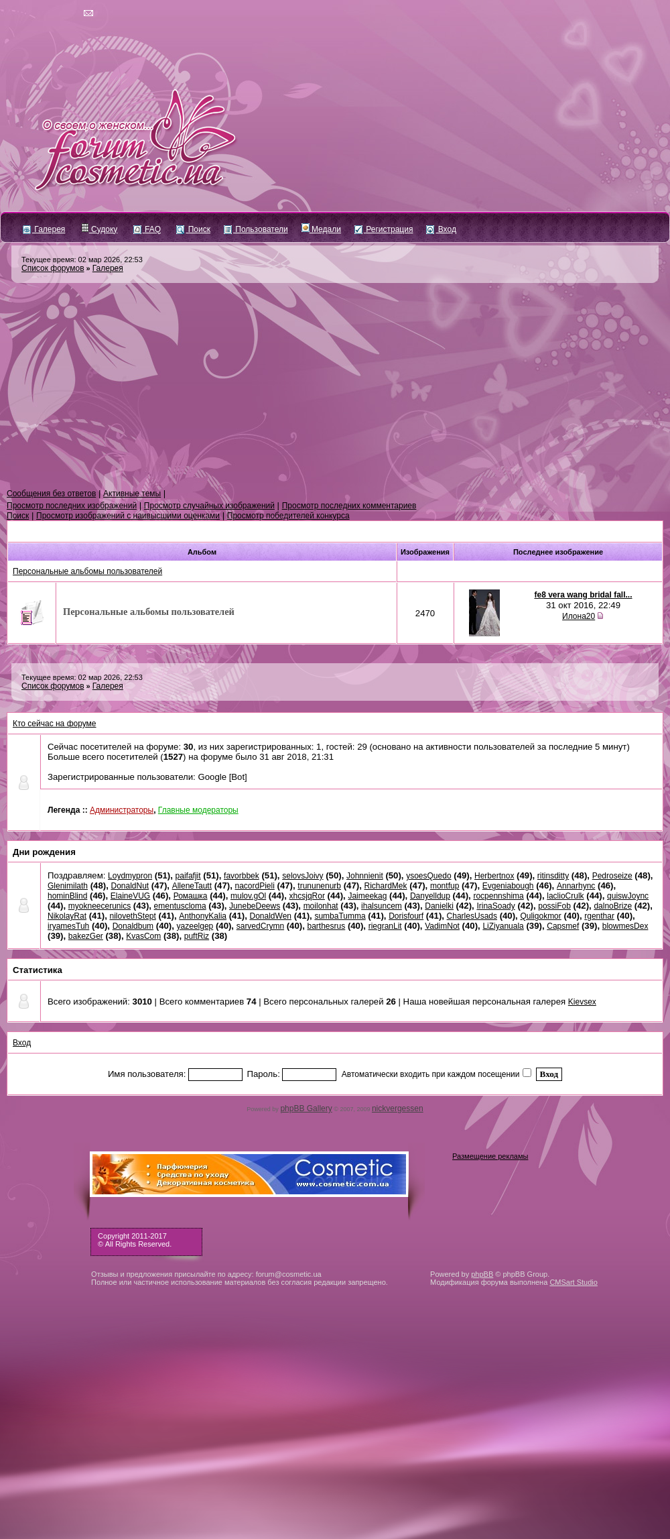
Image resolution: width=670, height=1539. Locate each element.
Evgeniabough (508, 886)
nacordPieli (254, 886)
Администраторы (121, 810)
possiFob (554, 906)
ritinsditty (553, 875)
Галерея (44, 229)
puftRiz (196, 936)
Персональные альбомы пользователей (87, 571)
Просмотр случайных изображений (209, 505)
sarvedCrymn (260, 926)
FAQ (147, 229)
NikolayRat (67, 916)
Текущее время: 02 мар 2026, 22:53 (82, 259)
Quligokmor (540, 916)
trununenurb (319, 886)
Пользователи (256, 229)
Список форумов (52, 268)
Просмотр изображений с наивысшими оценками (128, 515)
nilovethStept (132, 916)
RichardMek (385, 886)
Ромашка (191, 896)
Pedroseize (612, 875)
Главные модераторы (198, 810)
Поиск (193, 229)
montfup (444, 886)
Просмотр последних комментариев (349, 505)
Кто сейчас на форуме (54, 723)
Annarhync (576, 886)
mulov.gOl (248, 896)
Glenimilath (68, 886)
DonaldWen (270, 916)
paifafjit (188, 875)
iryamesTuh (68, 926)
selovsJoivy (302, 875)
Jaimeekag (367, 896)
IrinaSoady (495, 906)
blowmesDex (625, 926)
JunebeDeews (254, 906)
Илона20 (578, 616)
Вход (441, 229)
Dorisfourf (406, 916)
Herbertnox (494, 875)
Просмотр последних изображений (72, 505)
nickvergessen (397, 1108)
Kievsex (582, 1002)
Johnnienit (364, 875)
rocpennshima (498, 896)
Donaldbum (133, 926)
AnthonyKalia (202, 916)
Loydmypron (130, 875)
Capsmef (563, 926)
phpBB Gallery (306, 1108)
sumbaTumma (339, 916)
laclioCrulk (565, 896)
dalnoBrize (613, 906)
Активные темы (132, 493)
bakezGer (85, 936)
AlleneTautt (192, 886)
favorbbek (241, 875)
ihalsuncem (381, 906)
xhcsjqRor (307, 896)
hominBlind (67, 896)
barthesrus (327, 926)
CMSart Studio (573, 1282)
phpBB (482, 1274)
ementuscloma (180, 906)
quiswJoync (628, 896)
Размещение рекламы (490, 1156)
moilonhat (321, 906)
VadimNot (442, 926)
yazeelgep (195, 926)
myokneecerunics (99, 906)
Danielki (439, 906)
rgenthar (599, 916)
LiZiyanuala (502, 926)
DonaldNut (130, 886)
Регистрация (383, 229)
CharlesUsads (472, 916)
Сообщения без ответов (51, 493)
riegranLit (385, 926)
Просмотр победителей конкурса (288, 515)
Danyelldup (430, 896)
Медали (321, 229)
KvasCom (143, 936)
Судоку (99, 229)
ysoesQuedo (428, 875)
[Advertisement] (335, 386)
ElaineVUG (130, 896)
